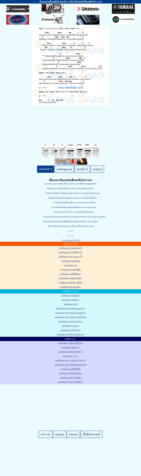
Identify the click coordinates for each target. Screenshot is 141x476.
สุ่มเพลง (59, 434)
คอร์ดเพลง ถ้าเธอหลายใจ (70, 248)
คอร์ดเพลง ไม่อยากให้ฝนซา (70, 382)
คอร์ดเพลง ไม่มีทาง (70, 300)
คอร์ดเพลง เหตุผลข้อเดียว (70, 278)
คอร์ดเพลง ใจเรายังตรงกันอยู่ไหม (70, 313)
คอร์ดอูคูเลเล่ (64, 169)
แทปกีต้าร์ (82, 169)
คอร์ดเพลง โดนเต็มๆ (70, 296)
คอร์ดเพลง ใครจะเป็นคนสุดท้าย (70, 309)
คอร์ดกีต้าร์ (45, 169)
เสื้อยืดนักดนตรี (91, 434)
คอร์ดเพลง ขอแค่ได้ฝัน (70, 270)
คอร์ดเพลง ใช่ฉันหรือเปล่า (71, 373)
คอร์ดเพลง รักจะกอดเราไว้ (70, 257)
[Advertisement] (71, 403)
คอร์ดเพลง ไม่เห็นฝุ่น (70, 261)
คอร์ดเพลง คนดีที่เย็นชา (70, 274)
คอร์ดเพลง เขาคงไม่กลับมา (70, 322)
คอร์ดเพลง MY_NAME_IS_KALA (70, 360)
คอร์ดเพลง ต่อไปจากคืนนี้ (70, 283)
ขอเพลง (73, 434)
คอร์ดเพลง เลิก (70, 304)
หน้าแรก (46, 434)
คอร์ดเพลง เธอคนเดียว (70, 287)
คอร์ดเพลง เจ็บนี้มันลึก (70, 369)
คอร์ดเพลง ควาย (70, 356)
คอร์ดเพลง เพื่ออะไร (70, 347)
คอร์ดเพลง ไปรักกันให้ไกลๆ (70, 343)
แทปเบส (97, 169)
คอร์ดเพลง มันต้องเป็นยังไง (70, 352)
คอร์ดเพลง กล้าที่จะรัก (70, 330)
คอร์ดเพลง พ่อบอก (70, 326)
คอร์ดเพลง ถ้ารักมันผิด (70, 378)
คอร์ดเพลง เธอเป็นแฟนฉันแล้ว (70, 334)
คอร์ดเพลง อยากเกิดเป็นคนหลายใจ (71, 365)
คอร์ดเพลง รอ (70, 265)
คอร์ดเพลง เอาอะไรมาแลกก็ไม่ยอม (70, 317)
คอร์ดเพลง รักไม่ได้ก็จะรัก (70, 252)
